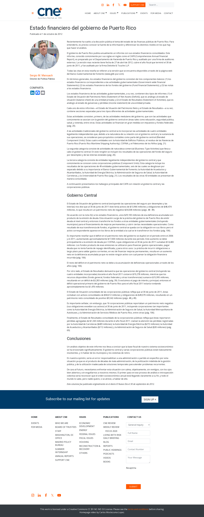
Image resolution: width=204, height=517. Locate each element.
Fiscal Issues (86, 438)
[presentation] (146, 476)
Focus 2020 (111, 431)
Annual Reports (64, 456)
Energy (83, 430)
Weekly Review (111, 427)
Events (144, 13)
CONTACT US (134, 417)
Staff (58, 431)
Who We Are (61, 423)
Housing (84, 442)
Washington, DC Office (64, 436)
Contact (168, 13)
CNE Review (109, 423)
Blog (106, 442)
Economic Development (87, 425)
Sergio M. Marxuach (41, 75)
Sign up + (150, 399)
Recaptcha (131, 467)
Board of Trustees (65, 427)
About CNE (100, 13)
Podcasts (108, 453)
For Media (156, 13)
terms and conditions (138, 509)
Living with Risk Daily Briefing (112, 436)
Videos (107, 457)
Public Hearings (112, 449)
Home (88, 13)
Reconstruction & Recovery (89, 448)
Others (83, 453)
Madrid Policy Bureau (63, 443)
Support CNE (137, 5)
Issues (114, 13)
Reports (108, 446)
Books (106, 461)
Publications (129, 13)
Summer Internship (61, 451)
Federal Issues (87, 434)
